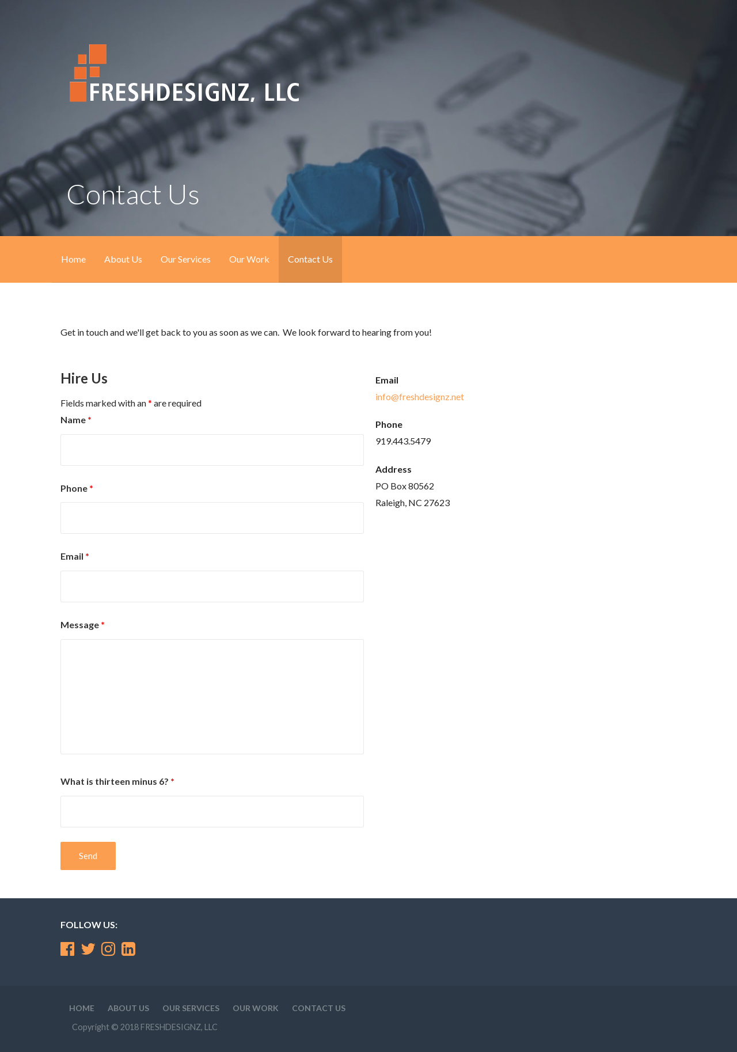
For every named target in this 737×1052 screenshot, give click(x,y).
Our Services (186, 258)
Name (76, 419)
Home (73, 258)
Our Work (249, 258)
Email (74, 555)
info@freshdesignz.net (419, 396)
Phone (76, 488)
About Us (123, 258)
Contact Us (310, 258)
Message (82, 624)
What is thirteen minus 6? (117, 781)
